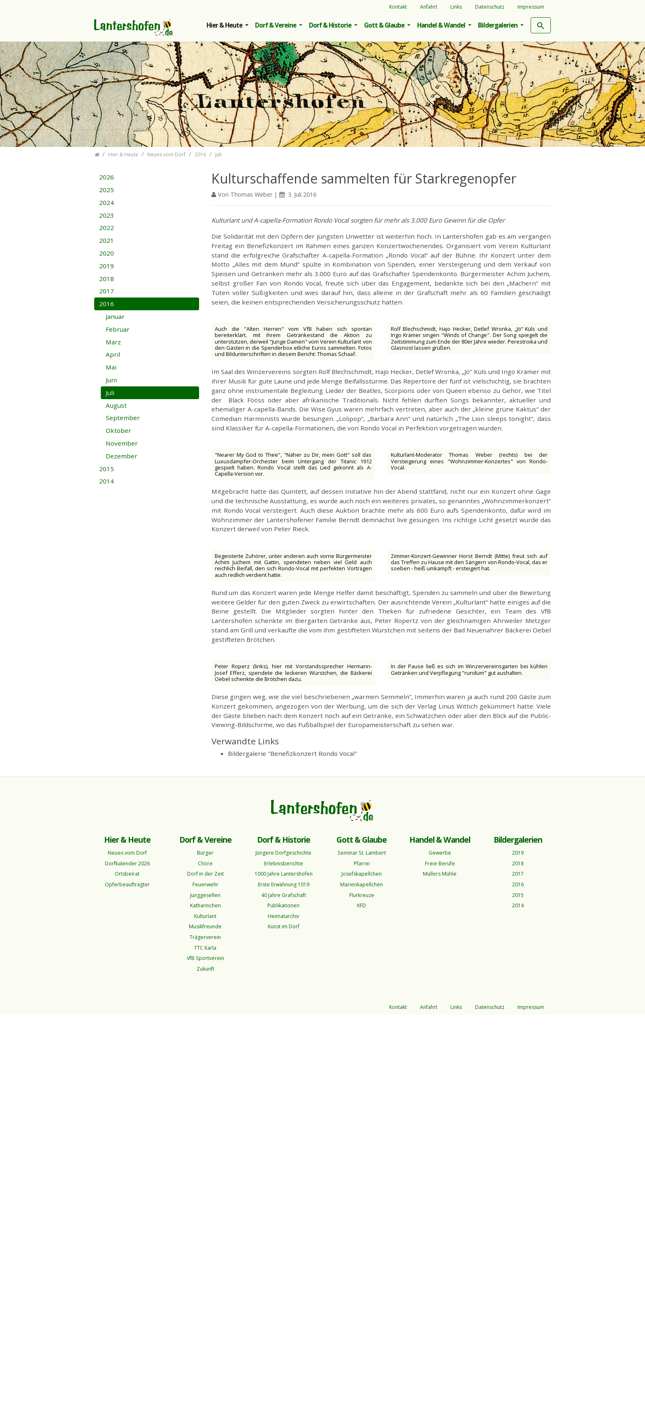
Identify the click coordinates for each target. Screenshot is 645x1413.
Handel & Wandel (441, 25)
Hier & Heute (225, 25)
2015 (106, 469)
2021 (106, 240)
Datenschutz (489, 6)
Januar (115, 316)
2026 (106, 177)
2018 (106, 278)
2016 (106, 304)
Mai (111, 367)
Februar (118, 329)
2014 (106, 481)
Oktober (118, 430)
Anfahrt (428, 6)
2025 (106, 190)
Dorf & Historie (331, 25)
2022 (106, 227)
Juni (111, 380)
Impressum (530, 6)
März (113, 342)
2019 (106, 266)
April (113, 354)
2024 (106, 202)
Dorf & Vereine (276, 25)
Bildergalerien (498, 25)
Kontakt (398, 6)
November (122, 443)
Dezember (121, 456)
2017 (106, 291)
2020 (106, 253)
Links (456, 6)
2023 (106, 215)
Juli (110, 392)
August (116, 405)
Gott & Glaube (385, 25)
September (123, 418)
